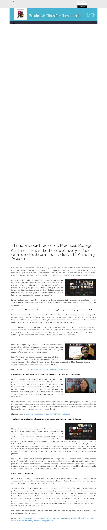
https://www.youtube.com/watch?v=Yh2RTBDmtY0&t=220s (47, 414)
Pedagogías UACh (47, 521)
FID (66, 518)
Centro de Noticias (25, 518)
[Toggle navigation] (13, 1)
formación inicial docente (78, 518)
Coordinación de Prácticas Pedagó (51, 518)
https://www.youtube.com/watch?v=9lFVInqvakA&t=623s (46, 369)
